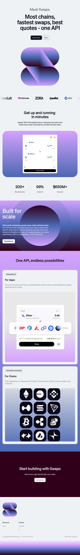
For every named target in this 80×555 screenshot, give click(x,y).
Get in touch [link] (36, 38)
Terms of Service (27, 536)
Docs (4, 526)
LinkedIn (21, 526)
